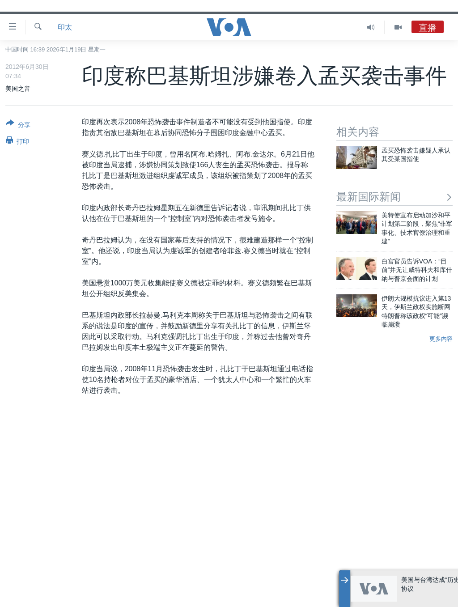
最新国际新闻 (394, 197)
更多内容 (441, 338)
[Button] (18, 126)
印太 (65, 27)
